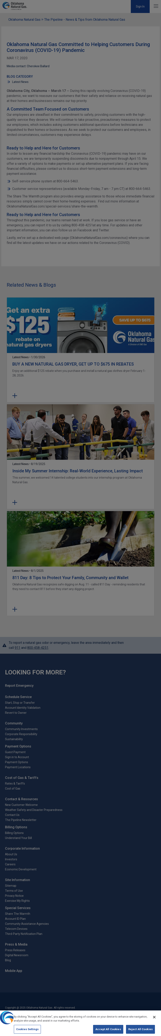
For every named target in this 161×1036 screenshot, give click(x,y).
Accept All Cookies (108, 1030)
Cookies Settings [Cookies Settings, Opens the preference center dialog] (27, 1030)
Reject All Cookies (140, 1030)
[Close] (154, 1018)
